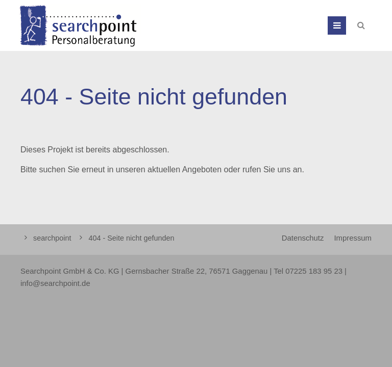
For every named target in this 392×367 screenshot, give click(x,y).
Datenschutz (303, 238)
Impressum (353, 238)
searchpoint (52, 238)
